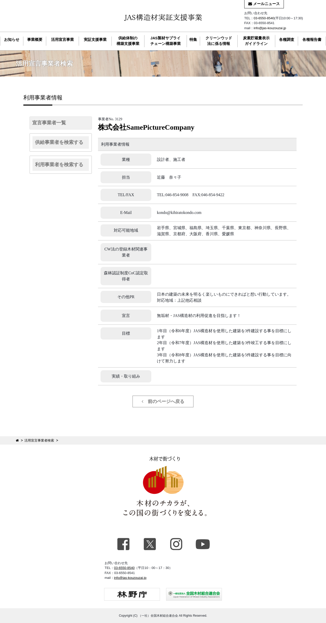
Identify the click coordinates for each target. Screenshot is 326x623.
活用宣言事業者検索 (39, 440)
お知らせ (11, 40)
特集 (193, 40)
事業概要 (34, 40)
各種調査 (286, 40)
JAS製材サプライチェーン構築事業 (165, 41)
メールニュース (264, 4)
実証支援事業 (95, 40)
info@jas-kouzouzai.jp (270, 28)
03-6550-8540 (264, 18)
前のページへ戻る (163, 401)
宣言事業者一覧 (49, 122)
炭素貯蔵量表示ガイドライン (256, 41)
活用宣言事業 (62, 40)
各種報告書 (311, 40)
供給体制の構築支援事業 (128, 41)
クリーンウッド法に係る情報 (218, 41)
